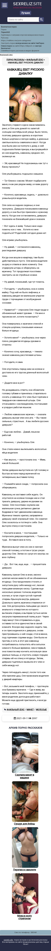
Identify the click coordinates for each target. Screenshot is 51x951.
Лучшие (25, 12)
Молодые (41, 709)
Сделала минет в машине (24, 755)
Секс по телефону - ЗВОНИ (25, 932)
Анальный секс (15, 709)
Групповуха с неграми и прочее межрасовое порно (22, 35)
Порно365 (5, 32)
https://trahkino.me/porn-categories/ (16, 40)
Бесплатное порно (9, 27)
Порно (4, 30)
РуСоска (4, 38)
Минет (30, 709)
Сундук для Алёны (24, 803)
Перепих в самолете (24, 849)
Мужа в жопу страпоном (24, 896)
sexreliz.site (8, 940)
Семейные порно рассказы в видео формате (20, 51)
